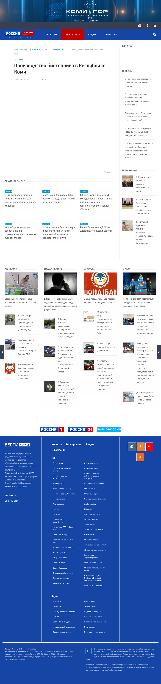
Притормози (58, 504)
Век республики (60, 557)
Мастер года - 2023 (92, 514)
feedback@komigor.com (22, 483)
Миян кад (57, 601)
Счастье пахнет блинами (95, 499)
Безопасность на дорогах (95, 622)
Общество (11, 269)
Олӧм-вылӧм (90, 504)
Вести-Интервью (60, 563)
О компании (111, 35)
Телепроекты (72, 35)
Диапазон (57, 606)
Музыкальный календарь (64, 627)
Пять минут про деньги (94, 632)
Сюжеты (22, 60)
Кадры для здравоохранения (91, 556)
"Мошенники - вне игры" (95, 545)
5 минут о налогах (61, 583)
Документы (10, 495)
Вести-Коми (58, 463)
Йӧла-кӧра (88, 509)
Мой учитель (90, 489)
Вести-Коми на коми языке (62, 469)
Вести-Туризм (59, 552)
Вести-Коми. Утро (61, 535)
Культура (89, 269)
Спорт (126, 269)
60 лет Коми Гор (91, 519)
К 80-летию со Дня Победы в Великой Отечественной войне (93, 578)
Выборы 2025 (12, 501)
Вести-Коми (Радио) (61, 622)
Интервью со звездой (93, 586)
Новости (51, 35)
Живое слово (90, 606)
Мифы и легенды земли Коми (94, 569)
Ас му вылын (58, 483)
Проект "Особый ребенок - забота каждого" (91, 476)
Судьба (56, 617)
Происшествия (53, 269)
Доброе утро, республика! (58, 520)
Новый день (89, 601)
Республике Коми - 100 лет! (63, 541)
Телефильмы (89, 524)
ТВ (53, 458)
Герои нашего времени (94, 563)
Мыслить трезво (91, 540)
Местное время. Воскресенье (60, 477)
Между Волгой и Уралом (64, 611)
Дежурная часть (91, 463)
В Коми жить (90, 534)
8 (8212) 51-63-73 (21, 486)
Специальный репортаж (63, 573)
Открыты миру (90, 494)
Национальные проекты (63, 547)
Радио (92, 35)
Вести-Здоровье (60, 568)
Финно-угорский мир (62, 489)
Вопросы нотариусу (92, 617)
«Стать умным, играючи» (95, 550)
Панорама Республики (94, 483)
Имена (55, 509)
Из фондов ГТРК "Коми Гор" (63, 528)
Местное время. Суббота (64, 494)
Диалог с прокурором (62, 632)
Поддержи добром (92, 611)
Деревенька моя (91, 468)
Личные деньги (59, 499)
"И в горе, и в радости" (94, 529)
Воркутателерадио (61, 578)
